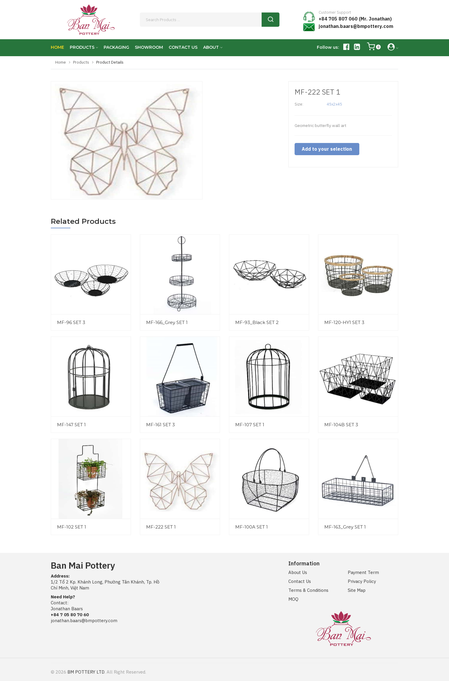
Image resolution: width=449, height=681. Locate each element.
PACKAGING (116, 47)
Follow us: (328, 47)
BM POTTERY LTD (86, 672)
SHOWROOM (149, 47)
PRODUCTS (82, 47)
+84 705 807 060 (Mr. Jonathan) (355, 19)
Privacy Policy (362, 581)
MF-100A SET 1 (251, 527)
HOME (57, 47)
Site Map (357, 590)
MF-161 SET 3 (160, 424)
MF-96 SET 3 (71, 322)
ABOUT (211, 47)
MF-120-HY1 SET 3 (344, 322)
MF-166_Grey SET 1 (167, 322)
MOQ (293, 599)
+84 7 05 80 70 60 (70, 614)
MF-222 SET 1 (161, 527)
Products (81, 62)
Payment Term (363, 572)
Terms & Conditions (308, 590)
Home (60, 62)
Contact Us (299, 581)
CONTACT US (183, 47)
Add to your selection (326, 149)
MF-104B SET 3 (341, 424)
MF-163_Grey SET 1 (345, 527)
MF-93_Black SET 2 (257, 322)
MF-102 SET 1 (71, 527)
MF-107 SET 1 (249, 424)
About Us (297, 572)
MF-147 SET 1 (71, 424)
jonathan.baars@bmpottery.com (356, 26)
